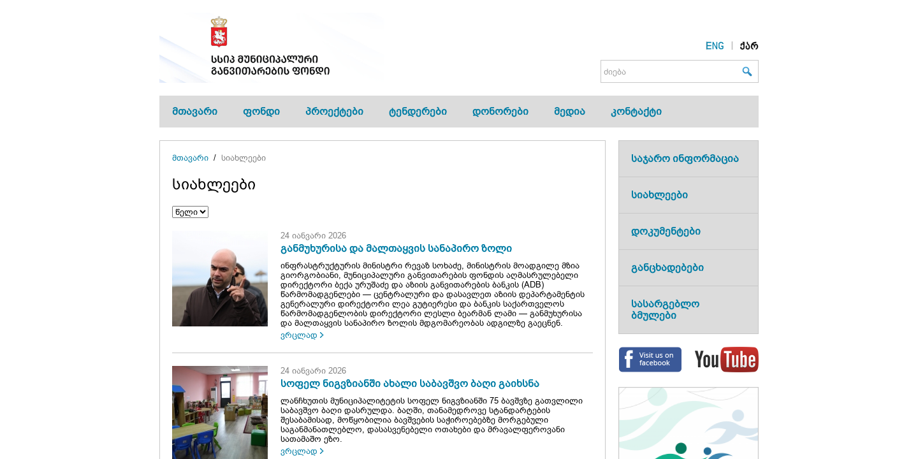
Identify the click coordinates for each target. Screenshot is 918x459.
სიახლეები (243, 158)
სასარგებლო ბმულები (665, 309)
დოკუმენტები (666, 231)
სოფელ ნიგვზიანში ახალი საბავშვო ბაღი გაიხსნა (409, 383)
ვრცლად (298, 335)
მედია (569, 111)
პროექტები (334, 111)
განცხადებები (667, 267)
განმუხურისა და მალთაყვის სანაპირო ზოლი (396, 248)
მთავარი (194, 111)
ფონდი (261, 111)
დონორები (500, 111)
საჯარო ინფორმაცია (685, 158)
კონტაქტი (636, 111)
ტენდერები (418, 111)
